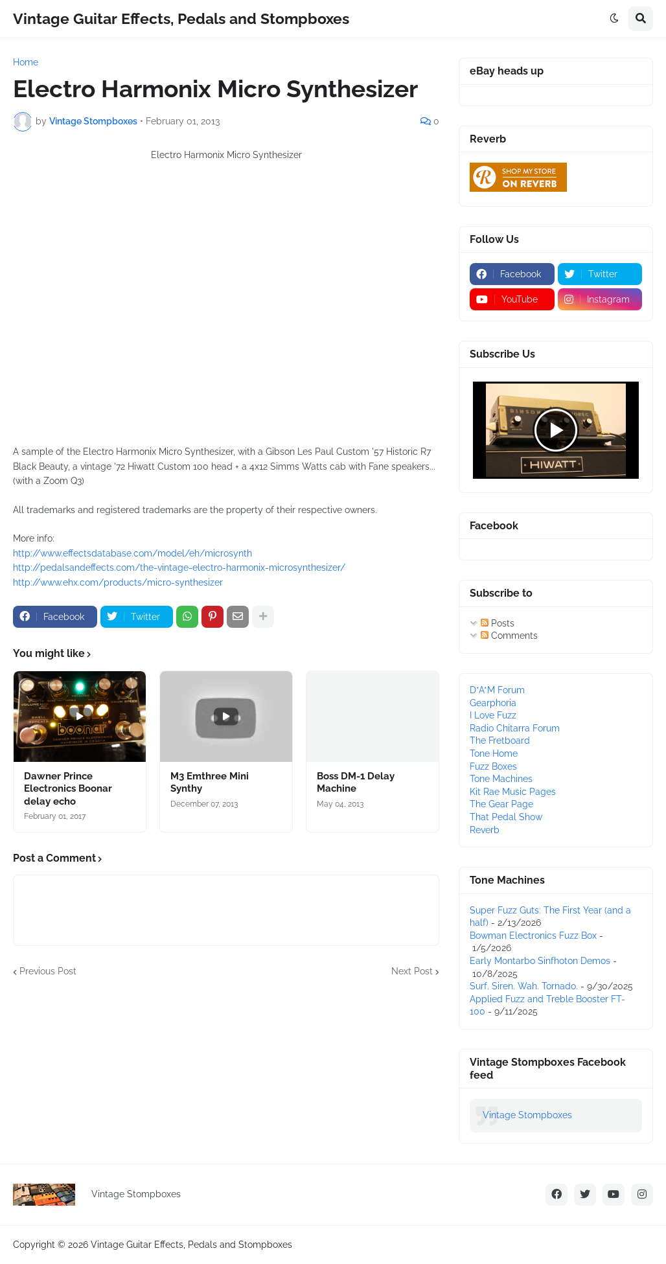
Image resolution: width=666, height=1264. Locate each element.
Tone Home (494, 753)
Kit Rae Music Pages (513, 792)
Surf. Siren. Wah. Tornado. (524, 986)
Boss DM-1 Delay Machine (356, 782)
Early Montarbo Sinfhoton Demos (540, 961)
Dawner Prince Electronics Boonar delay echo (68, 788)
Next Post (412, 971)
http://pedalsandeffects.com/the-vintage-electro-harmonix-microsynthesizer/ (179, 567)
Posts (497, 623)
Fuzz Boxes (493, 766)
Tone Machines (501, 779)
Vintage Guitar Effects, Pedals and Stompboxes (181, 18)
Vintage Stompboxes (527, 1115)
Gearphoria (493, 703)
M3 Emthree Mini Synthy (209, 782)
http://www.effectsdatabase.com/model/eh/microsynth (132, 553)
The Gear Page (501, 804)
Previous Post (47, 971)
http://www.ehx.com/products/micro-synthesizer (118, 582)
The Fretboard (500, 740)
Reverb (485, 830)
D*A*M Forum (497, 690)
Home (25, 62)
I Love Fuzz (493, 715)
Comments (509, 635)
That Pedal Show (506, 817)
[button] (614, 18)
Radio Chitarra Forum (515, 728)
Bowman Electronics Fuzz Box (533, 935)
